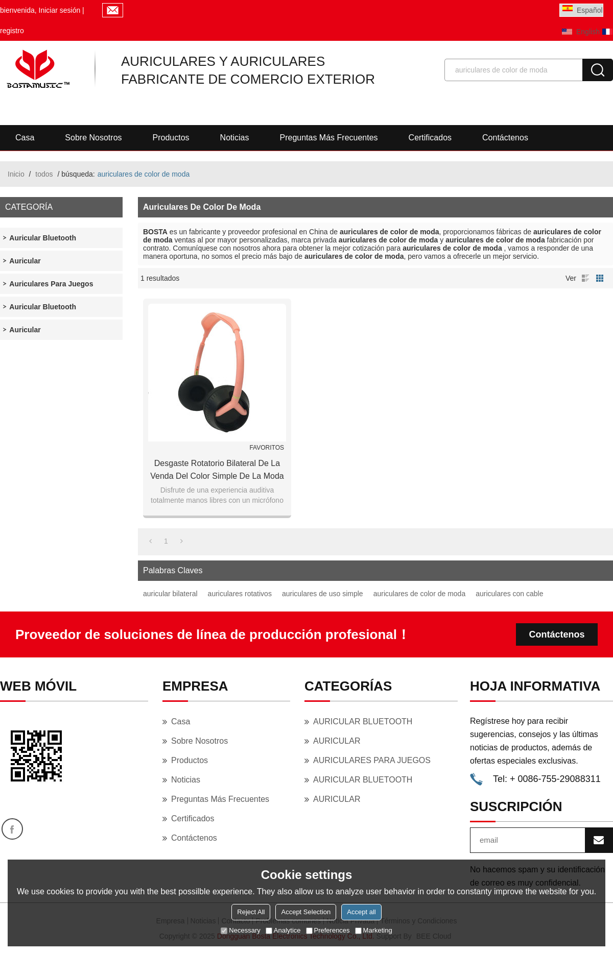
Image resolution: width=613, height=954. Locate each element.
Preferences (328, 930)
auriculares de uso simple (322, 594)
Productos (171, 137)
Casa (24, 137)
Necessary (240, 930)
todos (44, 174)
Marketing (373, 930)
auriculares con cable (509, 594)
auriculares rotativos (240, 594)
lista (585, 278)
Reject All (251, 912)
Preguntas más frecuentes (328, 137)
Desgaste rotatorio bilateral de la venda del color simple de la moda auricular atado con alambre (217, 470)
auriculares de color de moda (419, 594)
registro (12, 31)
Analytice (283, 930)
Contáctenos (505, 137)
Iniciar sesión (60, 10)
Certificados (430, 137)
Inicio (16, 174)
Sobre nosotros (93, 137)
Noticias (234, 137)
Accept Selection (306, 912)
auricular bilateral (170, 594)
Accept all (361, 912)
